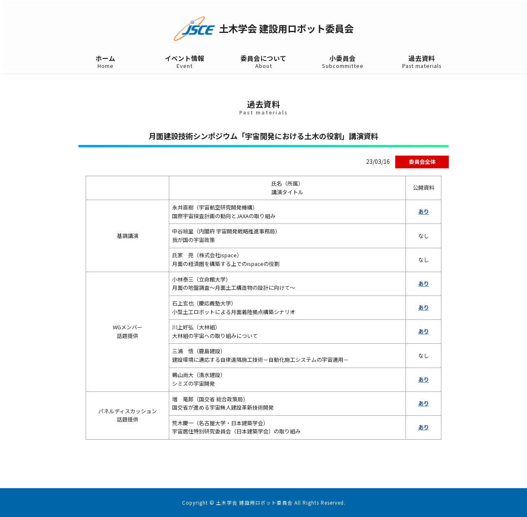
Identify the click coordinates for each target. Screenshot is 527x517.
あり (423, 211)
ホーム (105, 62)
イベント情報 (184, 62)
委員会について (263, 62)
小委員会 (342, 62)
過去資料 (421, 62)
